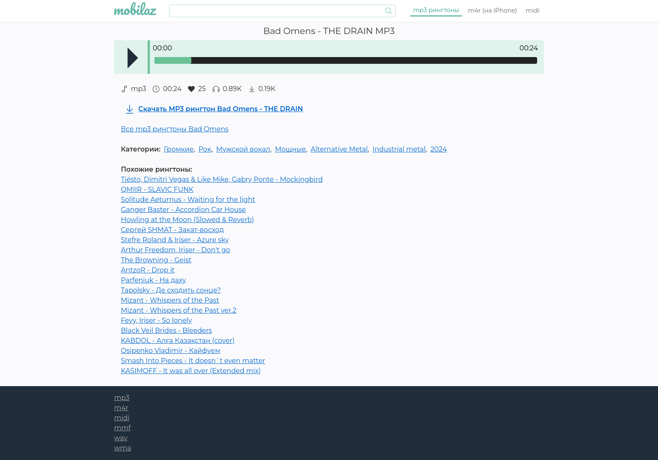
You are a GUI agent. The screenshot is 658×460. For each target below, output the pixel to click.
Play (133, 57)
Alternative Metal (339, 149)
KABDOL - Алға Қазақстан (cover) (178, 341)
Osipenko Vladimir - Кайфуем (170, 351)
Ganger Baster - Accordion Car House (183, 210)
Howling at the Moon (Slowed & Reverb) (187, 220)
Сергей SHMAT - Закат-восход (172, 230)
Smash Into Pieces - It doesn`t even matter (193, 361)
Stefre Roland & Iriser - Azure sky (175, 240)
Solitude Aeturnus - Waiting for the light (188, 200)
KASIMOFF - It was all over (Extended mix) (191, 371)
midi (533, 10)
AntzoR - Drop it (148, 270)
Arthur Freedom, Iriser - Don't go (175, 250)
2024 (439, 149)
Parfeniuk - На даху (153, 280)
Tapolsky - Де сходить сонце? (171, 290)
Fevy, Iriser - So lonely (156, 320)
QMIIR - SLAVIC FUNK (157, 189)
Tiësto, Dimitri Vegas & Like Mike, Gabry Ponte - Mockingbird (222, 179)
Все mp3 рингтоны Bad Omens (174, 129)
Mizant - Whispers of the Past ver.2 (178, 310)
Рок (205, 149)
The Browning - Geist (156, 260)
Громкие (178, 149)
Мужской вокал (243, 149)
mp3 (436, 10)
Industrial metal (399, 149)
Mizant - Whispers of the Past (170, 300)
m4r (492, 10)
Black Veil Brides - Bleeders (166, 331)
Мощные (290, 149)
